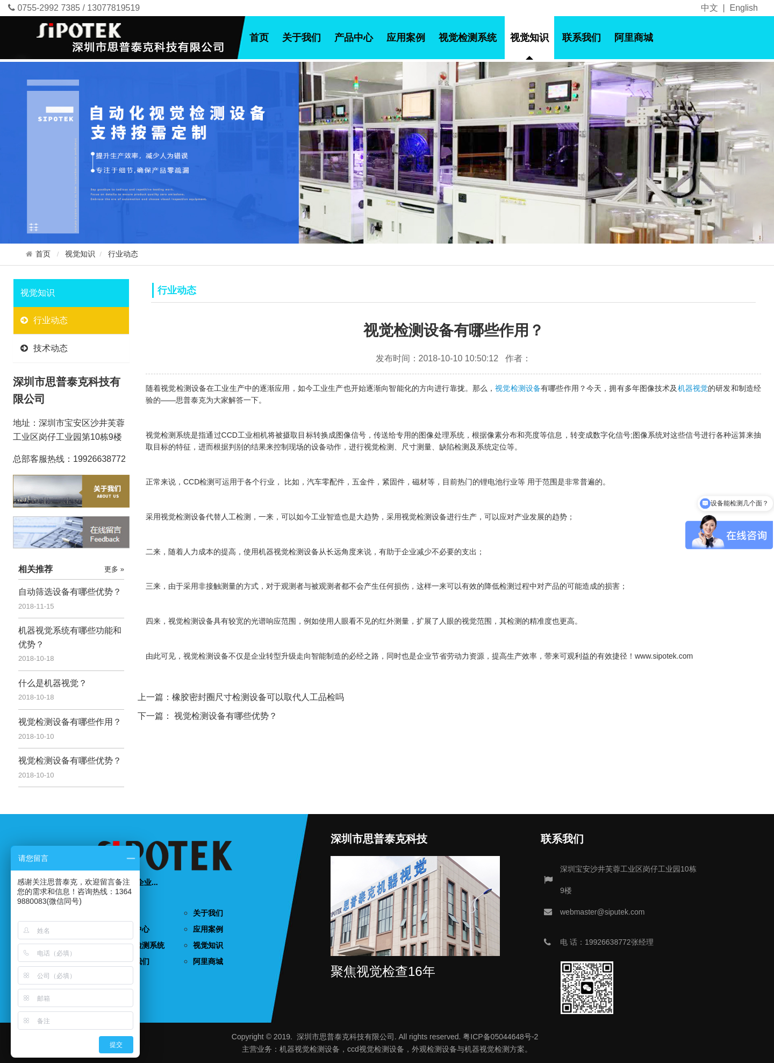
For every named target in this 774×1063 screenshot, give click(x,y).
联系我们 (581, 37)
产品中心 (353, 37)
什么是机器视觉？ (52, 683)
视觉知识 (529, 37)
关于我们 (301, 37)
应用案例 (405, 37)
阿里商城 (633, 37)
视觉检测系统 (468, 37)
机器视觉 (693, 388)
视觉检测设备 (518, 388)
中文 (709, 7)
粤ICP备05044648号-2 (500, 1036)
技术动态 (44, 348)
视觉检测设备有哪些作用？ (69, 721)
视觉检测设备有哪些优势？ (69, 760)
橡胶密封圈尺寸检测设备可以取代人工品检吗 (258, 697)
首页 (259, 37)
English (744, 7)
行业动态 (123, 254)
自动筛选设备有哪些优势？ (69, 591)
